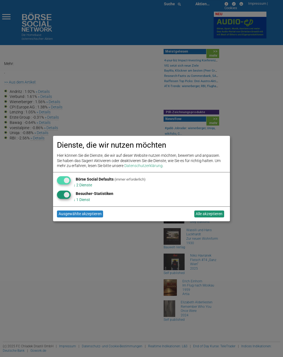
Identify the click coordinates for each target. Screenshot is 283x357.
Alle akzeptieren (209, 214)
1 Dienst (82, 199)
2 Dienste (83, 185)
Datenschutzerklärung (143, 165)
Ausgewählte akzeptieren (80, 214)
